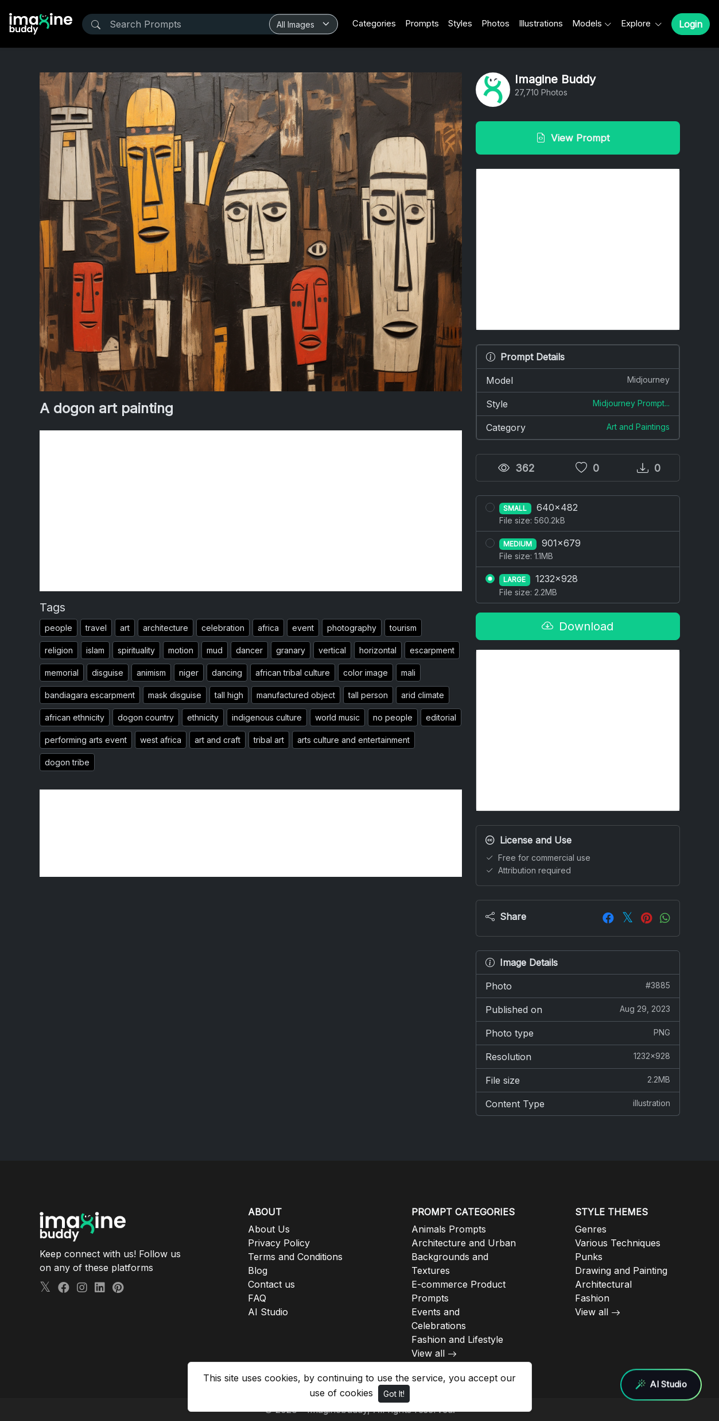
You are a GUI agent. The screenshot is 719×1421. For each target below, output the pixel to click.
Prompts (422, 23)
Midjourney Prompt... (631, 403)
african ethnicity (74, 717)
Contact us (271, 1284)
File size (577, 1079)
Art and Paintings (638, 427)
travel (96, 628)
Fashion (592, 1298)
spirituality (136, 650)
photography (351, 628)
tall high (229, 695)
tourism (403, 628)
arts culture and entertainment (353, 740)
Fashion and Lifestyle (457, 1339)
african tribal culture (292, 672)
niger (189, 672)
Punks (589, 1256)
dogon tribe (67, 762)
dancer (249, 650)
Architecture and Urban (463, 1243)
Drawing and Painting (621, 1270)
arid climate (422, 695)
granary (290, 650)
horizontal (378, 650)
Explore (637, 23)
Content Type (577, 1103)
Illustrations (541, 23)
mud (215, 650)
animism (151, 672)
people (58, 628)
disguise (107, 672)
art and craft (217, 740)
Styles (460, 23)
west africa (160, 740)
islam (95, 650)
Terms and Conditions (295, 1256)
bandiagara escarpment (90, 695)
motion (180, 650)
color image (365, 672)
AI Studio (268, 1312)
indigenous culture (267, 717)
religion (59, 650)
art (125, 628)
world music (337, 717)
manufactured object (295, 695)
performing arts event (86, 740)
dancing (227, 672)
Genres (591, 1229)
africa (268, 628)
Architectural (603, 1284)
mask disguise (174, 695)
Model (578, 379)
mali (408, 672)
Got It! (394, 1394)
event (303, 628)
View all (428, 1353)
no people (393, 717)
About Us (269, 1229)
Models (587, 23)
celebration (222, 628)
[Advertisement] (251, 510)
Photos (495, 23)
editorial (441, 717)
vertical (332, 650)
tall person (368, 695)
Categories (374, 23)
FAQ (257, 1298)
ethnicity (203, 717)
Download (577, 626)
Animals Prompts (448, 1229)
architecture (165, 628)
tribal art (269, 740)
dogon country (146, 717)
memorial (62, 672)
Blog (257, 1270)
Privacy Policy (279, 1243)
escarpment (432, 650)
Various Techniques (617, 1243)
